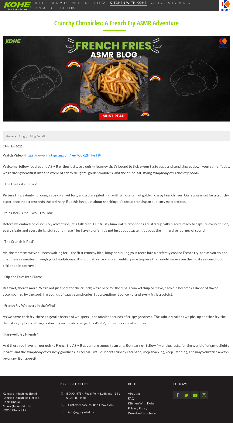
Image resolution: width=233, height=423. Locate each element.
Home (38, 2)
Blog (22, 136)
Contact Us (44, 8)
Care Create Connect (171, 2)
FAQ (131, 397)
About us (81, 2)
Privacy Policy (137, 407)
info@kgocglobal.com (82, 411)
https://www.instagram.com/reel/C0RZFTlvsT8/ (63, 155)
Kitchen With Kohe (128, 2)
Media (99, 2)
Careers (67, 8)
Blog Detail (37, 136)
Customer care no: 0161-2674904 (91, 403)
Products (58, 2)
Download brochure (142, 412)
